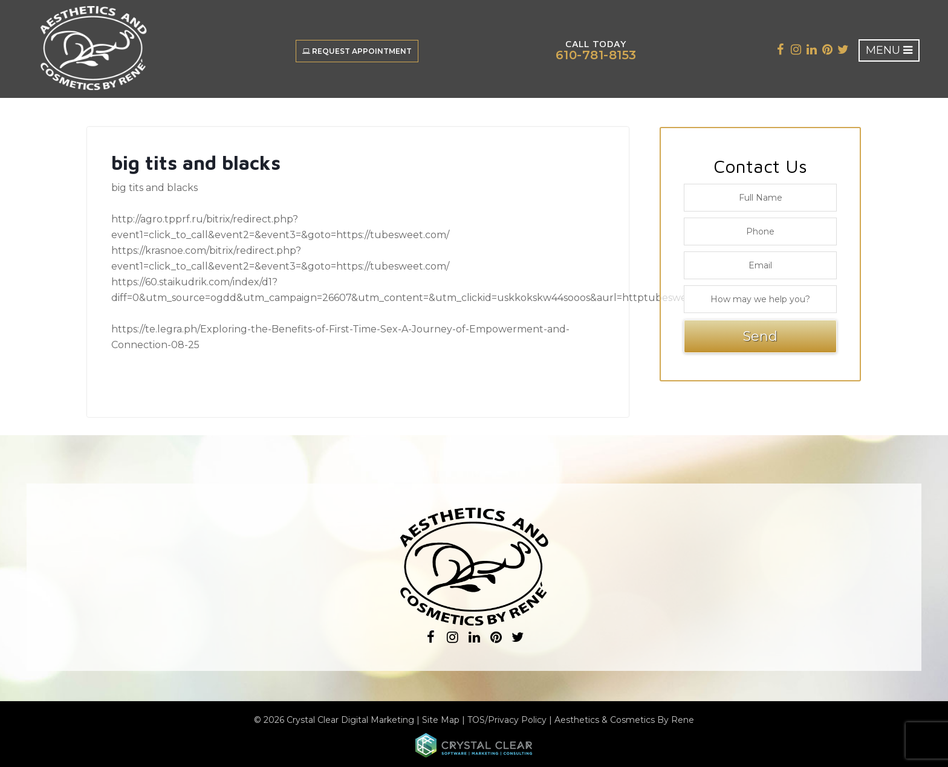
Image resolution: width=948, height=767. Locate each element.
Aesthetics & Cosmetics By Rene (624, 719)
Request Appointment (357, 51)
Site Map (440, 719)
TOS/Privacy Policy (507, 719)
